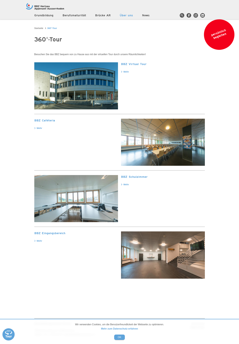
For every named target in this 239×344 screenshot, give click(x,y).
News (146, 15)
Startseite (38, 28)
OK (119, 337)
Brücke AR (103, 15)
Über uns (126, 15)
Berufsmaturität (74, 15)
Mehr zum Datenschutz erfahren (119, 328)
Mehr (125, 72)
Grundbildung (43, 15)
